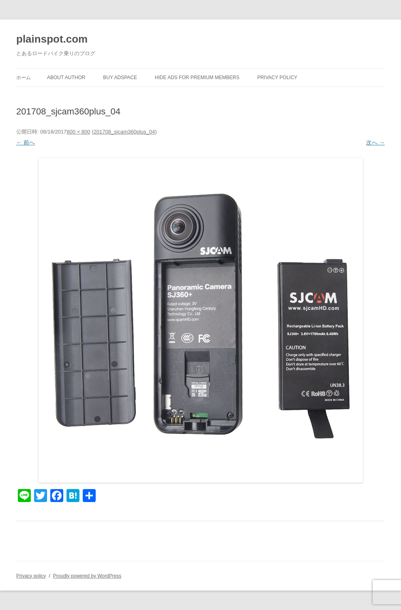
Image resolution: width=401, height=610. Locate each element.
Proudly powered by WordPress (87, 576)
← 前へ (25, 142)
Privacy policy (277, 77)
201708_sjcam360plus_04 (124, 132)
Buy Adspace (120, 77)
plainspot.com (52, 39)
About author (66, 77)
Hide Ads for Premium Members (197, 77)
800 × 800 (78, 132)
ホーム (23, 77)
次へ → (375, 142)
